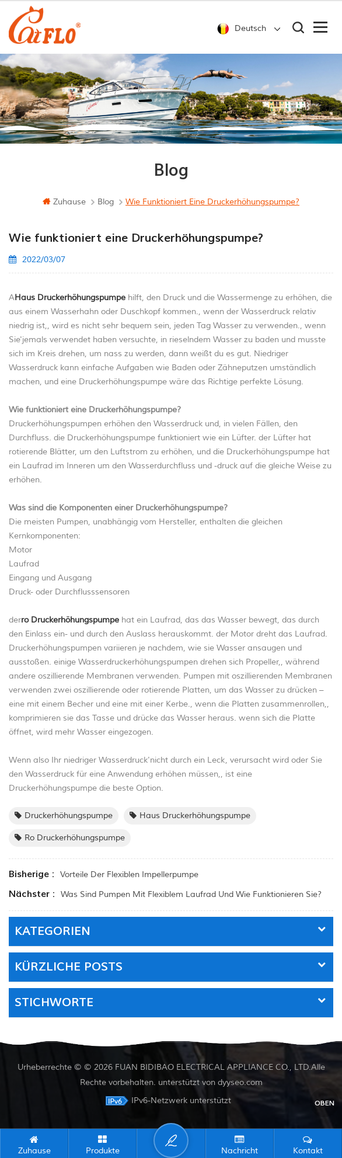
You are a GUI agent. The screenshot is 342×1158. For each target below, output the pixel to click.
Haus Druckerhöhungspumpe (190, 815)
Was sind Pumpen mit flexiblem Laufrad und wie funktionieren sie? (191, 894)
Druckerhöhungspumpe (64, 815)
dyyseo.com (240, 1082)
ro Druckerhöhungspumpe (70, 838)
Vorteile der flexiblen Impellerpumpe (129, 874)
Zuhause (64, 202)
